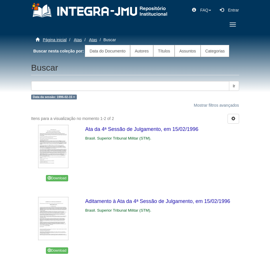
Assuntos (187, 51)
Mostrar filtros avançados (216, 105)
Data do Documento (108, 51)
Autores (142, 51)
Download (57, 178)
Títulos (164, 51)
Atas (78, 39)
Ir (234, 86)
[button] (201, 10)
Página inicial (55, 39)
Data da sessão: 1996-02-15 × (54, 97)
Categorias (215, 51)
